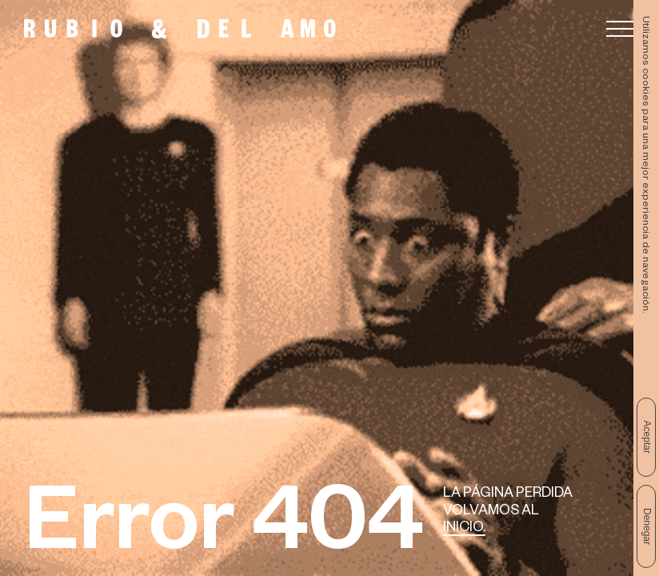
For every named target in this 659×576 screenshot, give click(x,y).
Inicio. (464, 529)
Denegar (647, 526)
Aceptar (647, 437)
